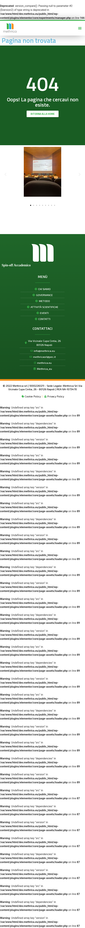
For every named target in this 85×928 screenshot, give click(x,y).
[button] (80, 28)
